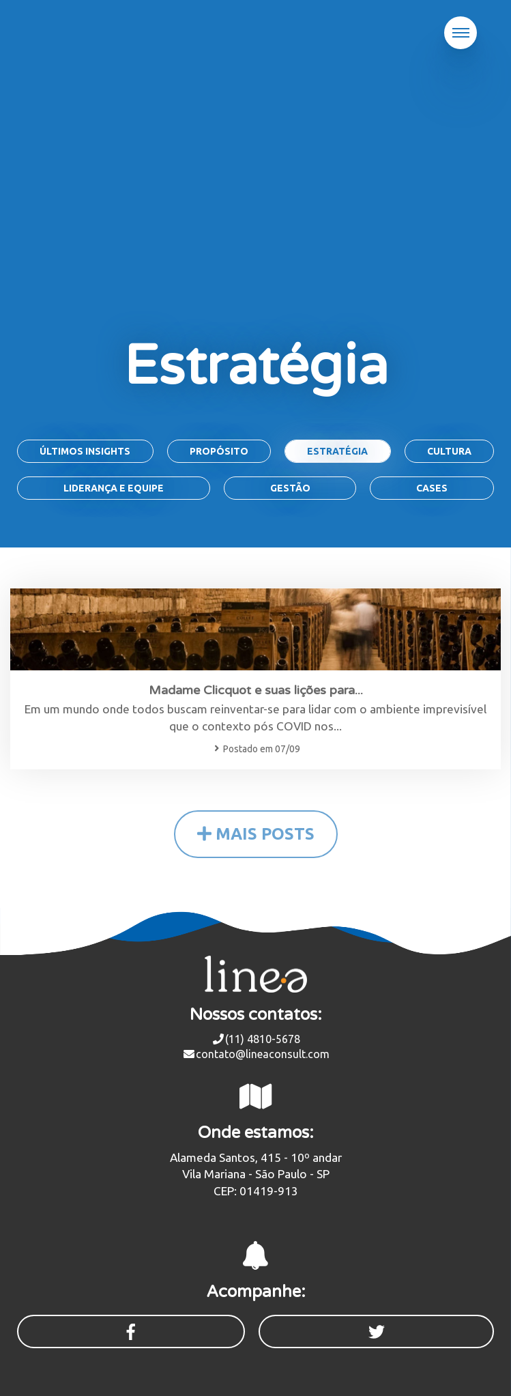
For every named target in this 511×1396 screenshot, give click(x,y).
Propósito (219, 451)
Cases (432, 488)
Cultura (449, 451)
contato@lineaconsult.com (256, 1054)
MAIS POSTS (256, 834)
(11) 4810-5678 (255, 1039)
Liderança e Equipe (113, 488)
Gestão (290, 488)
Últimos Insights (85, 451)
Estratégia (337, 451)
